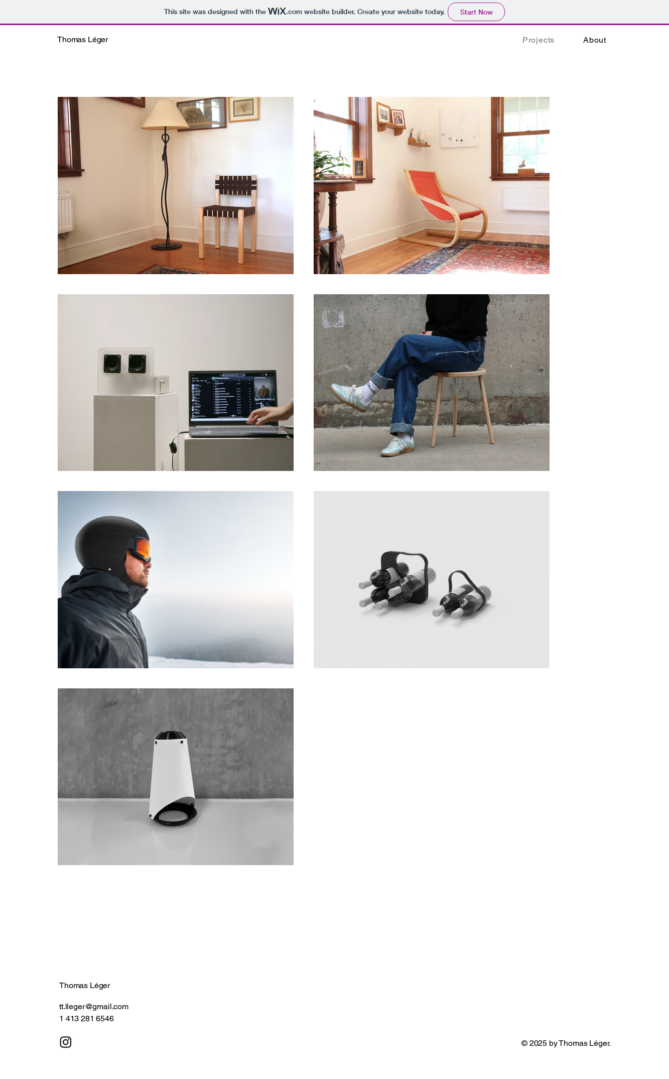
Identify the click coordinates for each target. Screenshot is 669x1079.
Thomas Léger (84, 985)
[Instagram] (65, 1041)
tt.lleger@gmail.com (93, 1006)
